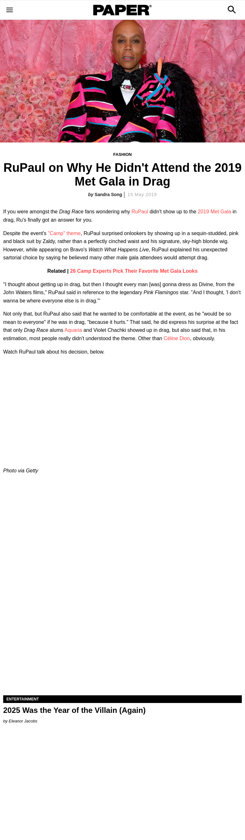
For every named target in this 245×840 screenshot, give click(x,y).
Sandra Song (108, 194)
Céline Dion (177, 338)
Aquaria (74, 330)
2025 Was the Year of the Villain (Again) (74, 710)
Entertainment (22, 699)
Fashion (122, 154)
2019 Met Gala (214, 211)
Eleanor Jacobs (23, 721)
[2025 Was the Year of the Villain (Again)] (122, 635)
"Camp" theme (64, 233)
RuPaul (139, 211)
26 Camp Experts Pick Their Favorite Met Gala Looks (134, 271)
